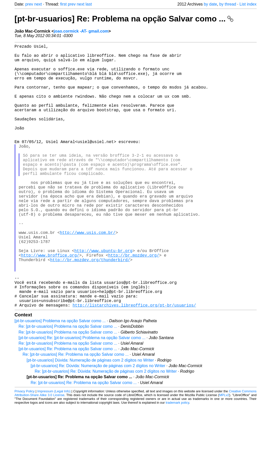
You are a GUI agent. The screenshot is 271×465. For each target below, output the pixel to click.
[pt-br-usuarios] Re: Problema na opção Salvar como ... (124, 18)
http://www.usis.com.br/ (87, 275)
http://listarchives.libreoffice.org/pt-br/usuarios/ (134, 363)
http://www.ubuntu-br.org (103, 297)
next (38, 4)
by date (210, 4)
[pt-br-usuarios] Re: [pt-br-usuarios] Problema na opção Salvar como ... (82, 396)
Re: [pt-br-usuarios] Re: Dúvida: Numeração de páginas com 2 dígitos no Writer (106, 430)
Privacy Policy (25, 450)
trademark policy (177, 461)
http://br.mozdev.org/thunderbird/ (90, 308)
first (63, 4)
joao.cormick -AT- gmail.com (81, 31)
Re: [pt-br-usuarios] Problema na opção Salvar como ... (68, 385)
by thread (227, 4)
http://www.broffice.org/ (50, 302)
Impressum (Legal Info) (54, 450)
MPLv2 (224, 453)
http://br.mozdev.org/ (133, 302)
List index (248, 4)
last (88, 4)
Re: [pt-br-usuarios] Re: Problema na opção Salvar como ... (76, 413)
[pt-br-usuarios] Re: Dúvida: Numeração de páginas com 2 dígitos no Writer (98, 424)
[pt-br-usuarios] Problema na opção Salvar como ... (60, 379)
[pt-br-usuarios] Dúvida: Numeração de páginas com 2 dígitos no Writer (90, 419)
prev (29, 4)
